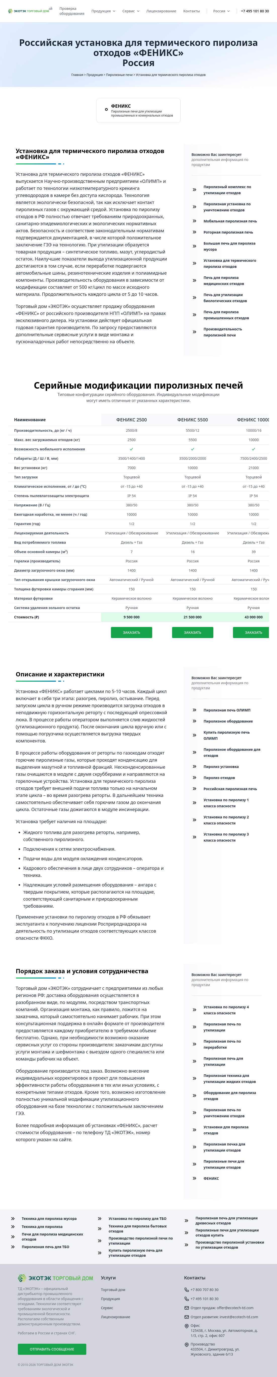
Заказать (131, 632)
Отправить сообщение (52, 1349)
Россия (221, 11)
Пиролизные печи (119, 75)
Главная (77, 75)
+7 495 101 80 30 (255, 11)
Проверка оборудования (71, 11)
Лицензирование (161, 11)
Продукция (103, 11)
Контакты (191, 11)
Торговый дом (113, 1289)
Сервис (130, 11)
